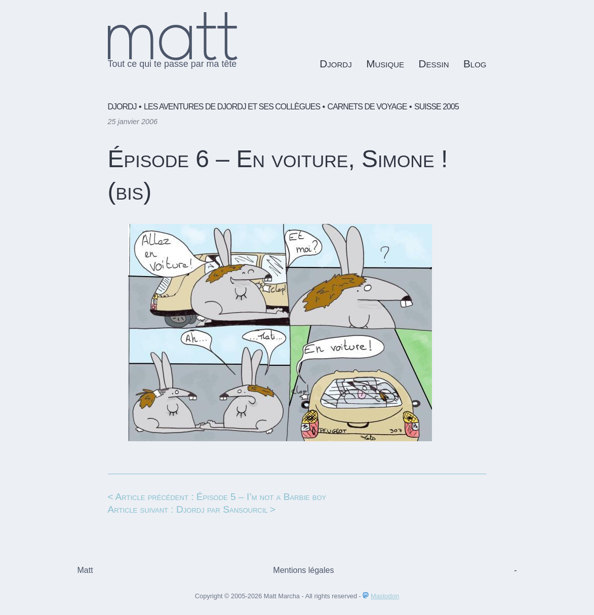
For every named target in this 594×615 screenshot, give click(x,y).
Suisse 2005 (436, 106)
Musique (385, 63)
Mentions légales (303, 570)
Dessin (433, 63)
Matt (85, 570)
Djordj (335, 63)
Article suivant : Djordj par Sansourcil (188, 509)
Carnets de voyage (367, 106)
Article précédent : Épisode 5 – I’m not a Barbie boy (221, 496)
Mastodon (385, 596)
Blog (475, 63)
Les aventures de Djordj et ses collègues (232, 106)
